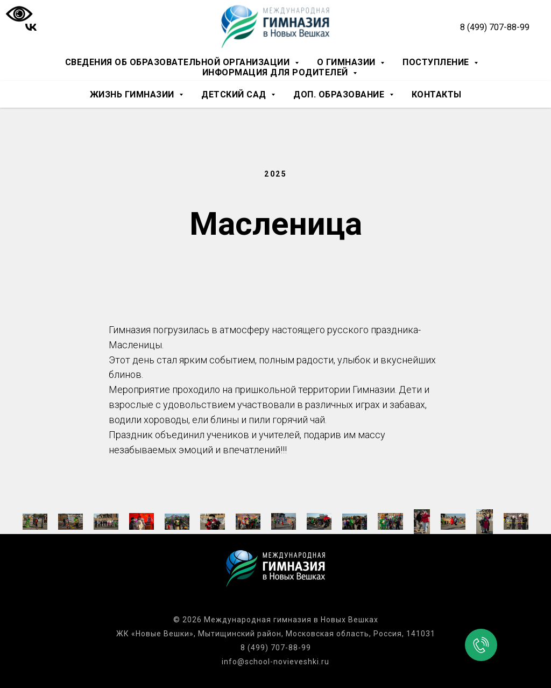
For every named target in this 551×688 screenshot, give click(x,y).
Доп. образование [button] (340, 94)
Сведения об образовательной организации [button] (178, 62)
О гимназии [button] (347, 62)
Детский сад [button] (235, 94)
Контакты (437, 94)
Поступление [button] (436, 62)
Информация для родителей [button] (276, 72)
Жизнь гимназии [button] (133, 94)
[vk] (31, 27)
